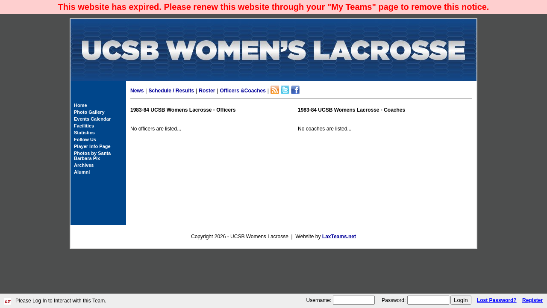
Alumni (82, 172)
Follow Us (85, 139)
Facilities (84, 125)
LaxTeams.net (339, 237)
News (137, 91)
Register (532, 300)
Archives (84, 165)
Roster (207, 91)
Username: (319, 300)
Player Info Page (92, 146)
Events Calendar (92, 118)
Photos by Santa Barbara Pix (92, 156)
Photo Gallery (89, 112)
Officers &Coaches (242, 91)
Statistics (84, 132)
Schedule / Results (171, 91)
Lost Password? (497, 300)
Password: (394, 300)
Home (80, 105)
